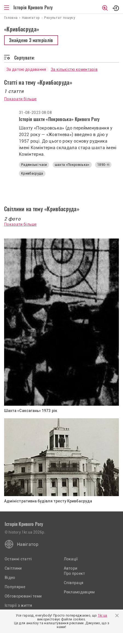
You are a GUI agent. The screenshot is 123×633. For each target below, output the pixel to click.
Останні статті (18, 559)
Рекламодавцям (79, 592)
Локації (71, 559)
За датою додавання (26, 69)
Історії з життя (18, 605)
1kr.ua (102, 615)
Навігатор (27, 544)
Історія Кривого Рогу (33, 7)
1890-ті (103, 165)
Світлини (13, 568)
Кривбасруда (32, 173)
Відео (10, 577)
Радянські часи (34, 165)
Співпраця (74, 583)
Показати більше (20, 99)
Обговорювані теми (23, 596)
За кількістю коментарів (74, 69)
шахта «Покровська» (72, 165)
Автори (71, 568)
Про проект (74, 573)
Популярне (15, 587)
